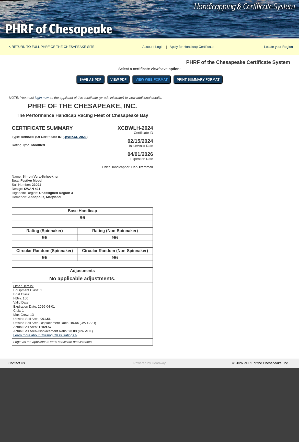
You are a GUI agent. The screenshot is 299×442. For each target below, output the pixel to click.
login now (42, 98)
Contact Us (16, 363)
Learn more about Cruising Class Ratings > (45, 335)
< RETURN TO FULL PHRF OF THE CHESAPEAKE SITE (52, 47)
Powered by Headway (149, 363)
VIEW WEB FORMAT (151, 79)
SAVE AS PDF (90, 79)
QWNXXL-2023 (74, 137)
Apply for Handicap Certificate (192, 47)
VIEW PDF (118, 79)
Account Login (152, 47)
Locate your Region (278, 47)
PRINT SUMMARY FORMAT (198, 79)
